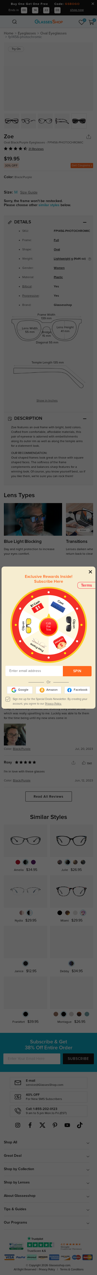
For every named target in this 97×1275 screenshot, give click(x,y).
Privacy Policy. (53, 703)
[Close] (90, 571)
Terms (86, 585)
